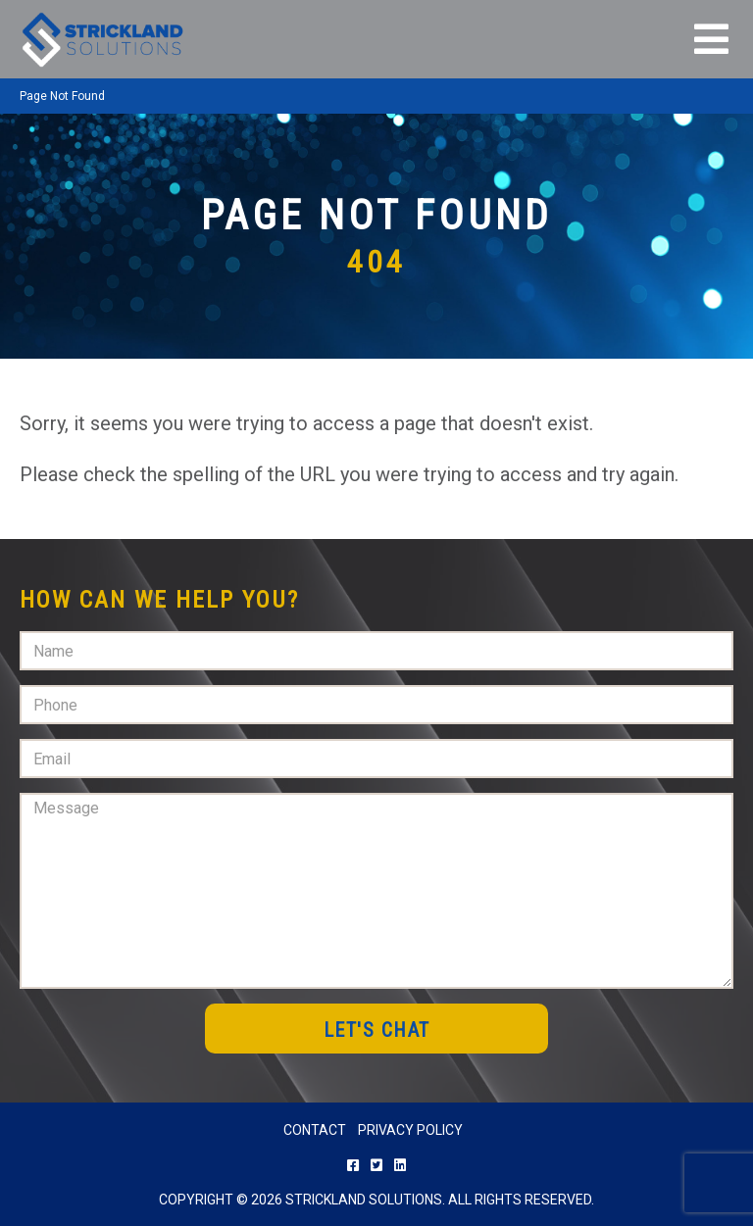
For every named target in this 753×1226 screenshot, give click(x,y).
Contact (314, 1130)
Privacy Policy (410, 1130)
